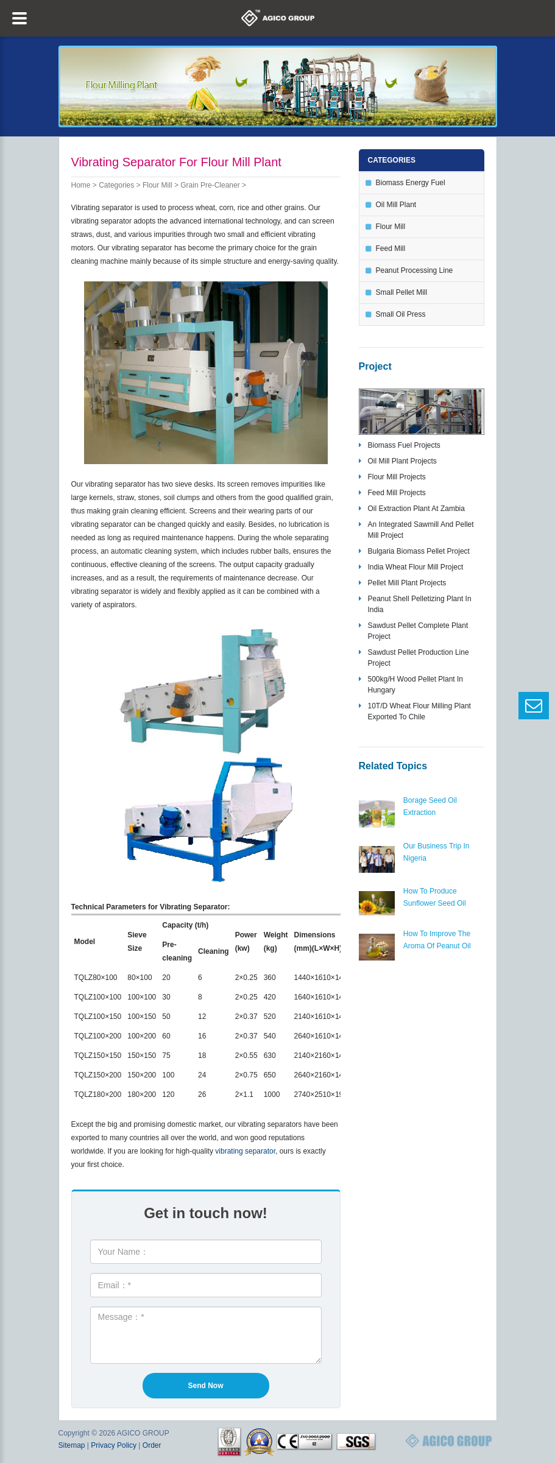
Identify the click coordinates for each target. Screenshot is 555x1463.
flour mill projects (397, 477)
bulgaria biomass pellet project (419, 551)
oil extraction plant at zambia (416, 508)
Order (152, 1445)
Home (81, 185)
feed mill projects (397, 492)
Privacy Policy (113, 1445)
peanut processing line (414, 270)
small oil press (401, 314)
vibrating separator (245, 1151)
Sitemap (71, 1445)
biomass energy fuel (410, 182)
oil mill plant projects (402, 461)
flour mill (157, 185)
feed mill (391, 248)
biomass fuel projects (404, 445)
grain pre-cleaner (209, 185)
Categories (116, 185)
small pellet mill (402, 292)
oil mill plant (396, 204)
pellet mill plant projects (407, 583)
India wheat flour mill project (416, 567)
